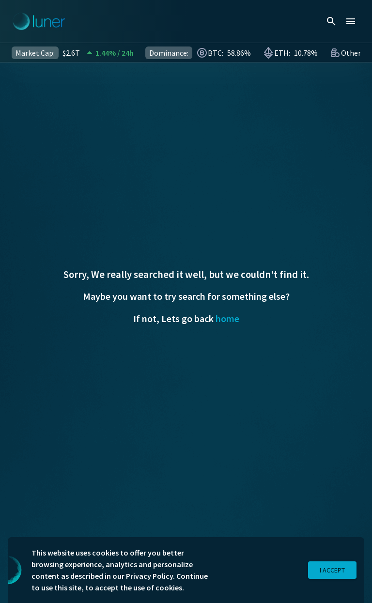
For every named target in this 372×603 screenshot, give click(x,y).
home (227, 318)
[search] (331, 21)
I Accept (332, 570)
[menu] (350, 21)
